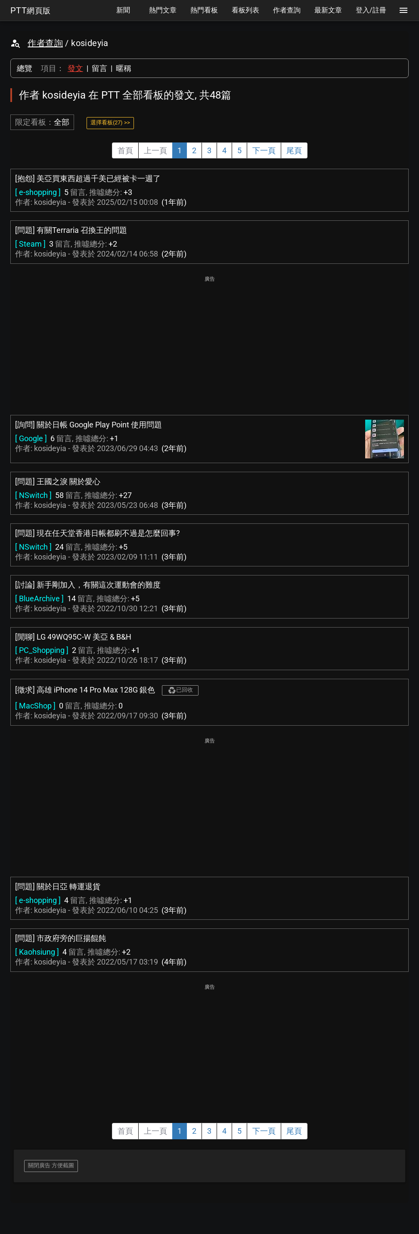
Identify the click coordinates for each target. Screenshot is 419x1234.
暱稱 (123, 68)
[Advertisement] (209, 344)
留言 (99, 68)
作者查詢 (45, 43)
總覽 (24, 68)
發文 (75, 68)
